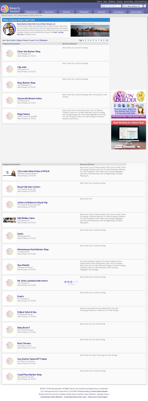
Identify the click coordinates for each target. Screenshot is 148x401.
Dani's (20, 233)
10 (107, 40)
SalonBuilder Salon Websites (52, 397)
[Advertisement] (128, 52)
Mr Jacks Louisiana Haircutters (32, 280)
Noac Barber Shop (26, 82)
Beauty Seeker (7, 15)
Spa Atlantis (23, 265)
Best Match (11, 40)
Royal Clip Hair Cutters (28, 186)
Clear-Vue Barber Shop (28, 51)
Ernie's (20, 296)
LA (15, 15)
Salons (99, 1)
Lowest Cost (34, 40)
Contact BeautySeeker (99, 391)
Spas (105, 1)
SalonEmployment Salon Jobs (75, 397)
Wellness (112, 1)
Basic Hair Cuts (36, 15)
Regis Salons (23, 114)
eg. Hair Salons (111, 6)
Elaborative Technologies (98, 397)
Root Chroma (24, 343)
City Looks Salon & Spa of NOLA (33, 171)
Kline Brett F (23, 327)
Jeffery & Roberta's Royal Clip (32, 202)
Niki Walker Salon (26, 218)
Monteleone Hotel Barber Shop (33, 249)
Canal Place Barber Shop (29, 374)
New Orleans (23, 15)
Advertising (128, 1)
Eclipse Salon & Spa (26, 312)
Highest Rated (22, 40)
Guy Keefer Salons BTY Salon (32, 359)
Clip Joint (21, 67)
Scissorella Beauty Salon (29, 98)
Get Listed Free (140, 1)
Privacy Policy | (84, 391)
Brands (120, 1)
